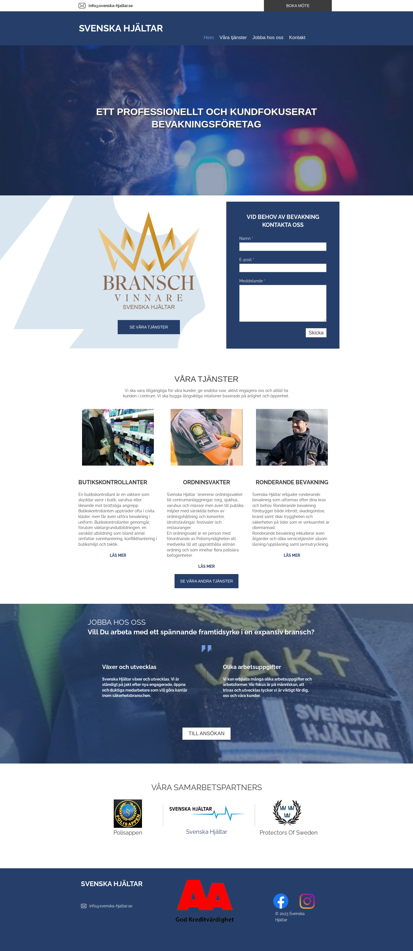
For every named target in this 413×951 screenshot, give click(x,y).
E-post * (246, 259)
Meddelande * (252, 281)
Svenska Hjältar (206, 831)
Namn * (246, 238)
